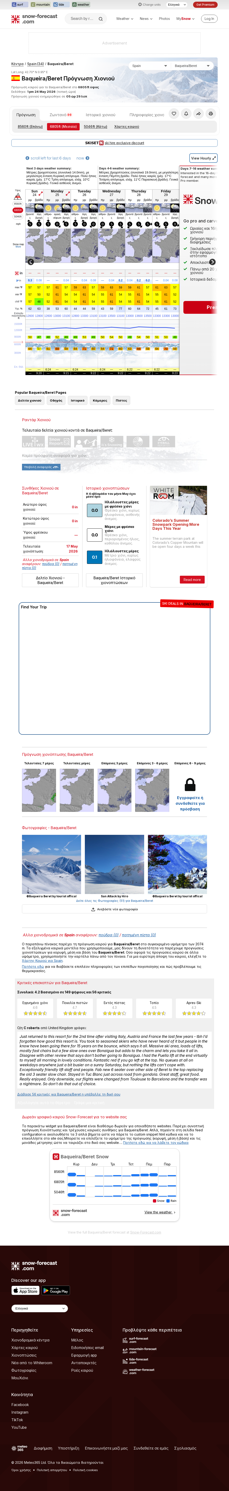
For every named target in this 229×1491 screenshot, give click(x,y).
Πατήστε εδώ (33, 967)
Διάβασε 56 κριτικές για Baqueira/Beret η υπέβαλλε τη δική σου (68, 1094)
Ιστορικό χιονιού (100, 114)
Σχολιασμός (185, 1448)
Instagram (19, 1412)
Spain (35, 64)
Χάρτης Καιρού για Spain (42, 961)
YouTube (19, 1427)
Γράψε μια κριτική (89, 1103)
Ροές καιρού (82, 1370)
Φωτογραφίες (23, 1370)
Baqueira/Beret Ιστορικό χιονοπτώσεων (114, 580)
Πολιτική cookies (85, 1470)
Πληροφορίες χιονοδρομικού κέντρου (163, 114)
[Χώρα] (150, 66)
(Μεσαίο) (63, 126)
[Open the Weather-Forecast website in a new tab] (81, 5)
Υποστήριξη (68, 1448)
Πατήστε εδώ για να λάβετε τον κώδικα (156, 1143)
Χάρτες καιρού (126, 126)
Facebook (20, 1404)
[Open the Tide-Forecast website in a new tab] (61, 5)
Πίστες (121, 400)
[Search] (101, 18)
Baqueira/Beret (60, 64)
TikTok (17, 1419)
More (18, 246)
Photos (164, 19)
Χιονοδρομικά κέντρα (30, 1340)
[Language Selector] (176, 4)
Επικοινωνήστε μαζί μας (106, 1448)
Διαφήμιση (43, 1448)
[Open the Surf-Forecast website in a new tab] (19, 5)
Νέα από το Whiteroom (31, 1362)
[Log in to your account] (209, 19)
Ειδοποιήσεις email (87, 1347)
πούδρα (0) (50, 564)
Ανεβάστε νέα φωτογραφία (114, 909)
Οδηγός (56, 400)
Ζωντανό (61, 114)
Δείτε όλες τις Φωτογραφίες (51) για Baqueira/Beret (114, 901)
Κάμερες (100, 400)
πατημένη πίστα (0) (139, 935)
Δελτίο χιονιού (29, 400)
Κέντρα (17, 64)
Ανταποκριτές (83, 1362)
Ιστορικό (77, 400)
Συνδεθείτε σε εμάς (151, 1448)
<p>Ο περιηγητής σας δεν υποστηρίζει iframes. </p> (114, 1187)
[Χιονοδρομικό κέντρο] (192, 66)
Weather (124, 19)
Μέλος (77, 1340)
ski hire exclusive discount (114, 143)
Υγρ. (18, 309)
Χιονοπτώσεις (24, 1355)
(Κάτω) (95, 126)
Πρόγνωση (25, 114)
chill (18, 302)
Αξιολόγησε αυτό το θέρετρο (43, 1103)
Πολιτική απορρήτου (52, 1470)
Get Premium (205, 4)
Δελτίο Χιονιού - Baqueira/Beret (50, 580)
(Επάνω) (30, 126)
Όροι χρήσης (21, 1470)
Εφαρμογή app (84, 1355)
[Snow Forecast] (34, 18)
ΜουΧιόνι (19, 1378)
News (146, 19)
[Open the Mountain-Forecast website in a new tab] (40, 5)
